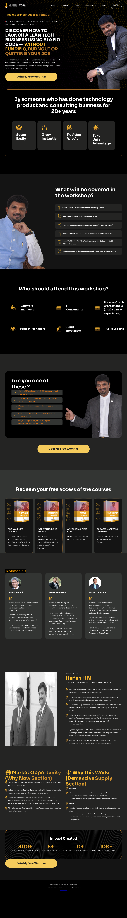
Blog (103, 5)
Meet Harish (90, 5)
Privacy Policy (63, 890)
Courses (64, 5)
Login (116, 5)
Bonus (76, 5)
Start (53, 5)
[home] (22, 5)
